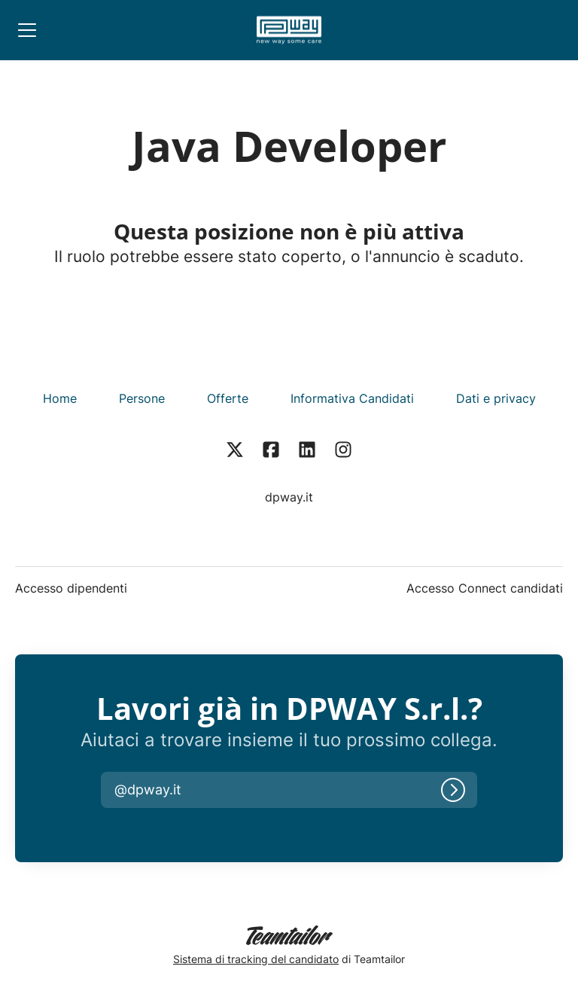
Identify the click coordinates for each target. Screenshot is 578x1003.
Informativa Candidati (352, 398)
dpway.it (289, 497)
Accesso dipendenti (71, 588)
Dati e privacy (496, 398)
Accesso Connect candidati (484, 588)
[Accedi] (453, 790)
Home (60, 398)
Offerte (227, 398)
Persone (142, 398)
